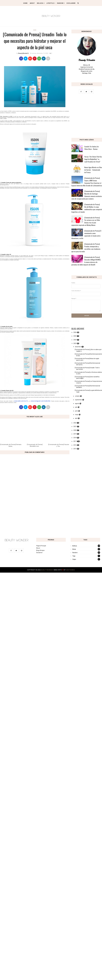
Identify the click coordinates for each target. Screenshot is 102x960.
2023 (74, 343)
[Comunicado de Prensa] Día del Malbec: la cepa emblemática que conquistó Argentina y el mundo (86, 208)
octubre (77, 396)
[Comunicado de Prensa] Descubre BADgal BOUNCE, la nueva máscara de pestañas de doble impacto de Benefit (86, 261)
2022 (74, 423)
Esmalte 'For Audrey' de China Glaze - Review (91, 147)
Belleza (41, 3)
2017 (74, 441)
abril (76, 418)
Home (25, 3)
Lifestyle (50, 3)
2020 (74, 430)
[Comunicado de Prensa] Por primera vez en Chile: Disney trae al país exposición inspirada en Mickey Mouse (85, 221)
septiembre (78, 399)
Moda (74, 549)
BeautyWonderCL (23, 53)
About (32, 3)
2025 (74, 336)
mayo (77, 414)
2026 (74, 332)
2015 (74, 448)
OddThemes (70, 570)
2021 (74, 426)
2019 (74, 434)
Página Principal (41, 546)
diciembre (78, 346)
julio (76, 407)
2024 (74, 340)
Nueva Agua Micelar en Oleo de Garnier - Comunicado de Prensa (93, 170)
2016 (74, 445)
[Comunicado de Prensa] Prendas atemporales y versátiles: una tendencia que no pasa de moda (85, 248)
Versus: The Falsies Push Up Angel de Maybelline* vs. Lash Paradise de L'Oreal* (93, 159)
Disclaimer (71, 3)
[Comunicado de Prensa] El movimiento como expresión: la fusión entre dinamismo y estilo (86, 234)
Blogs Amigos (40, 550)
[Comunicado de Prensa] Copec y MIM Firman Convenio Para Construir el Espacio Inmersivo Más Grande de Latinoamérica (86, 182)
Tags (73, 556)
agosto (77, 403)
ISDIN (34, 30)
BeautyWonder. (47, 570)
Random (61, 3)
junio (76, 411)
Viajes (74, 559)
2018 (74, 437)
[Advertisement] (51, 518)
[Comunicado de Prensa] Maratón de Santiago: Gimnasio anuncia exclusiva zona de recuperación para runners (86, 195)
